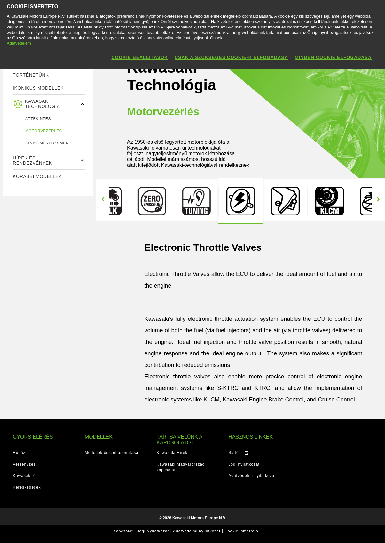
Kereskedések (27, 487)
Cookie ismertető (241, 531)
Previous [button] (102, 199)
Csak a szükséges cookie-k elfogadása (231, 57)
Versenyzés (24, 464)
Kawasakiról (25, 476)
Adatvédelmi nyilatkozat (252, 476)
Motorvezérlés (43, 131)
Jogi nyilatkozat (243, 464)
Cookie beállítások (139, 57)
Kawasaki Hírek (172, 452)
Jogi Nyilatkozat (153, 531)
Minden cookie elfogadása (333, 57)
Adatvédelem (19, 43)
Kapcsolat (123, 531)
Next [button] (378, 199)
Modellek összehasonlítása (111, 452)
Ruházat (21, 452)
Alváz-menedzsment (48, 143)
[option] (240, 201)
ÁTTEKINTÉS (38, 119)
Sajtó (233, 452)
